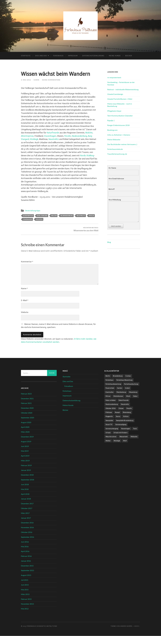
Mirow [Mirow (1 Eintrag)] (108, 396)
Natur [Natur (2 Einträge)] (135, 396)
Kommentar (27, 261)
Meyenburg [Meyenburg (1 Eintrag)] (133, 392)
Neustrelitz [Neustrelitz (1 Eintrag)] (125, 404)
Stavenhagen (50, 136)
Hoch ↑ (137, 626)
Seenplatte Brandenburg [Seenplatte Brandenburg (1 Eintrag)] (124, 420)
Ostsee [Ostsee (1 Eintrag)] (121, 408)
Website (24, 312)
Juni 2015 (25, 585)
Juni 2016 (25, 542)
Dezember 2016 (27, 523)
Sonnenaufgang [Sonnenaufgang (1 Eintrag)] (120, 424)
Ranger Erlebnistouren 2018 (118, 125)
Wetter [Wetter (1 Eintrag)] (108, 441)
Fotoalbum (68, 386)
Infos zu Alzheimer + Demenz (118, 135)
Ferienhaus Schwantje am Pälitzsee (42, 626)
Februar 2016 (26, 556)
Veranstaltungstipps (32, 211)
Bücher (128, 56)
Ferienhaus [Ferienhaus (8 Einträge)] (109, 380)
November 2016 (27, 527)
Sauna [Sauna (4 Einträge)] (118, 416)
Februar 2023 (26, 394)
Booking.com (112, 130)
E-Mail (24, 300)
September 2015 (27, 570)
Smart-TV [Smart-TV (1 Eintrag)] (109, 424)
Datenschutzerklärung (93, 56)
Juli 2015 (24, 580)
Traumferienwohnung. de (117, 154)
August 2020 (26, 422)
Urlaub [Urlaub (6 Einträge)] (108, 432)
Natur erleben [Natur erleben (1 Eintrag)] (111, 400)
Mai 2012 (25, 609)
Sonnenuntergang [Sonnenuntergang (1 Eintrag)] (112, 428)
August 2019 (26, 441)
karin (36, 80)
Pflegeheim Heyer (114, 111)
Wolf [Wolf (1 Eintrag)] (125, 441)
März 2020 (25, 432)
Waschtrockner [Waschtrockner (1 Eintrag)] (111, 437)
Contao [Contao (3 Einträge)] (128, 376)
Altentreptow (27, 136)
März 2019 (25, 460)
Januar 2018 (26, 499)
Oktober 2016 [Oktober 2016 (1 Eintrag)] (111, 408)
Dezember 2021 (27, 398)
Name (24, 288)
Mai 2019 (25, 451)
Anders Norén (126, 626)
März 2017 (25, 513)
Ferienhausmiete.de (115, 149)
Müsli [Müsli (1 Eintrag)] (128, 396)
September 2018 (27, 480)
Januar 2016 (26, 561)
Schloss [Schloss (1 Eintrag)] (125, 416)
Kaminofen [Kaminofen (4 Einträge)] (109, 392)
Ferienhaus (58, 56)
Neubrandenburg (80, 136)
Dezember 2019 (27, 437)
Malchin (89, 132)
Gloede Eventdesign (115, 94)
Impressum (73, 56)
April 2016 (25, 551)
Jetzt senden (116, 226)
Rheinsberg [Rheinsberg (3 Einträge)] (127, 412)
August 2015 (26, 575)
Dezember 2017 (27, 503)
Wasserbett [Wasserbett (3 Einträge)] (124, 437)
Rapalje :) (111, 120)
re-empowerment (114, 77)
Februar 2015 (26, 599)
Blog (109, 242)
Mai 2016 (25, 546)
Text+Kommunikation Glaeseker (120, 116)
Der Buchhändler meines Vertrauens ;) (122, 144)
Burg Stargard (42, 215)
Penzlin (67, 136)
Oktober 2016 (26, 532)
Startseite (26, 56)
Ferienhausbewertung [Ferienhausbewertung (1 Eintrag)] (113, 384)
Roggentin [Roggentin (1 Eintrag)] (109, 416)
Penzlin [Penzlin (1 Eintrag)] (129, 408)
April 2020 (25, 427)
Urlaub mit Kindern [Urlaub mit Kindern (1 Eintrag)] (120, 432)
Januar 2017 (26, 518)
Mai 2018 (25, 489)
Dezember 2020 (27, 408)
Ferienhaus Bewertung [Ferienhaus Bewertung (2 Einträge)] (124, 380)
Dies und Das (41, 56)
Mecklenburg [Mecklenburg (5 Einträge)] (121, 392)
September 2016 (27, 537)
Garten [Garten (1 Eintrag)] (119, 388)
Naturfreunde (53, 132)
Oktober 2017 (26, 508)
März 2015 (25, 594)
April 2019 (25, 456)
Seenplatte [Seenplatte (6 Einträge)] (109, 420)
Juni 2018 (25, 484)
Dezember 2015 (27, 566)
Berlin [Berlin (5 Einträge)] (108, 376)
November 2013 (27, 604)
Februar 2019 (26, 465)
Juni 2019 (25, 446)
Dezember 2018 (27, 475)
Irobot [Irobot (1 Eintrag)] (127, 388)
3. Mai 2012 (26, 80)
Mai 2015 (25, 589)
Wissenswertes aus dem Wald (86, 229)
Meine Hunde (115, 56)
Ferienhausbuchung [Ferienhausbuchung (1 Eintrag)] (131, 384)
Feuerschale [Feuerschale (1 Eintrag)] (110, 388)
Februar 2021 (26, 403)
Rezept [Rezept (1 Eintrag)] (117, 412)
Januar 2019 (26, 470)
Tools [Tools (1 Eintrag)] (135, 428)
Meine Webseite (113, 139)
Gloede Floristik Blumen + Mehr (119, 99)
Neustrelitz (53, 139)
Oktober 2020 (26, 413)
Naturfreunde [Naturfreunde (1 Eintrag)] (123, 400)
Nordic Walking (87, 155)
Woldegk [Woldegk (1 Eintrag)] (117, 441)
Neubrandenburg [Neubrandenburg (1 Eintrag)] (112, 404)
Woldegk (34, 139)
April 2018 (25, 494)
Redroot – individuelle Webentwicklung (122, 89)
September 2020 (27, 417)
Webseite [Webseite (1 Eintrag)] (134, 437)
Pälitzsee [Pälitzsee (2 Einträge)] (109, 412)
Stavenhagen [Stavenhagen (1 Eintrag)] (125, 428)
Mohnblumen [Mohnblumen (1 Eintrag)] (118, 396)
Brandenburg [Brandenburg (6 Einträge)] (117, 376)
